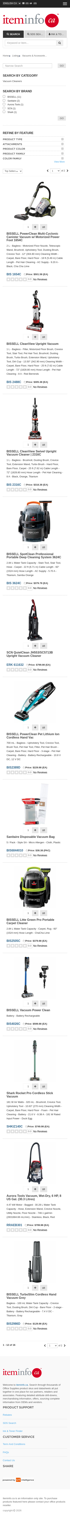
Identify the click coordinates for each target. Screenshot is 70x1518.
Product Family (14, 153)
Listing (15, 55)
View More (59, 161)
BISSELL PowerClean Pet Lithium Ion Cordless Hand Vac (33, 736)
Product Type (12, 139)
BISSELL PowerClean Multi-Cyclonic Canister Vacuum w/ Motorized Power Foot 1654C (33, 237)
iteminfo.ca (22, 1384)
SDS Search (9, 1423)
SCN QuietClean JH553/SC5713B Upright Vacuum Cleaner (30, 654)
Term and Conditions (14, 1444)
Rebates (7, 1414)
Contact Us (9, 1460)
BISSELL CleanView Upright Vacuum (33, 343)
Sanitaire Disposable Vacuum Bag (31, 836)
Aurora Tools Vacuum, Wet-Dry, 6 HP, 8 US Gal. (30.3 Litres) (34, 1197)
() (25, 3)
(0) (33, 3)
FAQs (6, 1452)
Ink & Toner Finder (13, 1431)
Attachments (12, 144)
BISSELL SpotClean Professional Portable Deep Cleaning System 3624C (34, 555)
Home (6, 55)
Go (62, 118)
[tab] (13, 34)
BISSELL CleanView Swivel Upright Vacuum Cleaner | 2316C (31, 453)
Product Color (14, 148)
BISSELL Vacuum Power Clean (28, 1010)
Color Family (12, 158)
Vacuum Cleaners (12, 81)
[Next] (68, 171)
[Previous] (48, 171)
